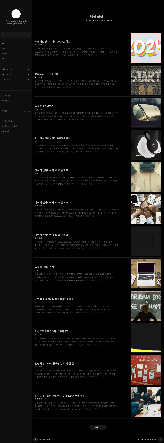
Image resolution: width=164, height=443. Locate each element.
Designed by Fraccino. (150, 439)
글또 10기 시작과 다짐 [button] (98, 80)
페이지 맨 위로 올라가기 (160, 439)
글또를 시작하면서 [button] (98, 274)
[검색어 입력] (16, 35)
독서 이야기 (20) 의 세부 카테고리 (29, 79)
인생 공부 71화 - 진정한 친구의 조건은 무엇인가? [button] (98, 402)
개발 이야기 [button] (7, 74)
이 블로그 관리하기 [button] (10, 126)
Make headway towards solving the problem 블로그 (35, 439)
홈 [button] (3, 43)
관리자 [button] (4, 58)
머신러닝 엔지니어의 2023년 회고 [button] (98, 145)
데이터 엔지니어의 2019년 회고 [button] (98, 209)
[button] (16, 95)
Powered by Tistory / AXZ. (46, 439)
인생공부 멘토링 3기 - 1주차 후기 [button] (98, 338)
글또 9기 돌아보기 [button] (98, 113)
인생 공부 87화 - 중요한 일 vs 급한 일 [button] (98, 370)
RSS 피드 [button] (7, 101)
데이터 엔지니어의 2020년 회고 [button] (98, 177)
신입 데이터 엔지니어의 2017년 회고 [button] (98, 306)
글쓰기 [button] (4, 48)
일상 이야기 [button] (7, 69)
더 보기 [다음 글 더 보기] (98, 427)
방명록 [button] (4, 53)
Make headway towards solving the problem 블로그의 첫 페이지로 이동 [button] (16, 16)
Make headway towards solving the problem (98, 20)
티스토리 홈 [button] (8, 121)
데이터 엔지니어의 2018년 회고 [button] (98, 241)
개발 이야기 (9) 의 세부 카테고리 (29, 74)
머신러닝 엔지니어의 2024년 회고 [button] (98, 48)
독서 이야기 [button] (7, 79)
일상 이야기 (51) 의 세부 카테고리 (29, 69)
